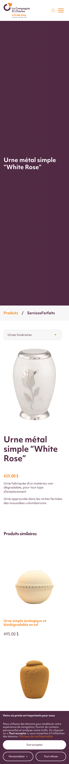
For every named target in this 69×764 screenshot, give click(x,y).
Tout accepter (34, 672)
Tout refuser (51, 683)
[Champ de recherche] (53, 10)
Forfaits (48, 313)
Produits (11, 313)
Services (34, 313)
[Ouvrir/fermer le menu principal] (60, 10)
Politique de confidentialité (36, 663)
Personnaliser (18, 684)
